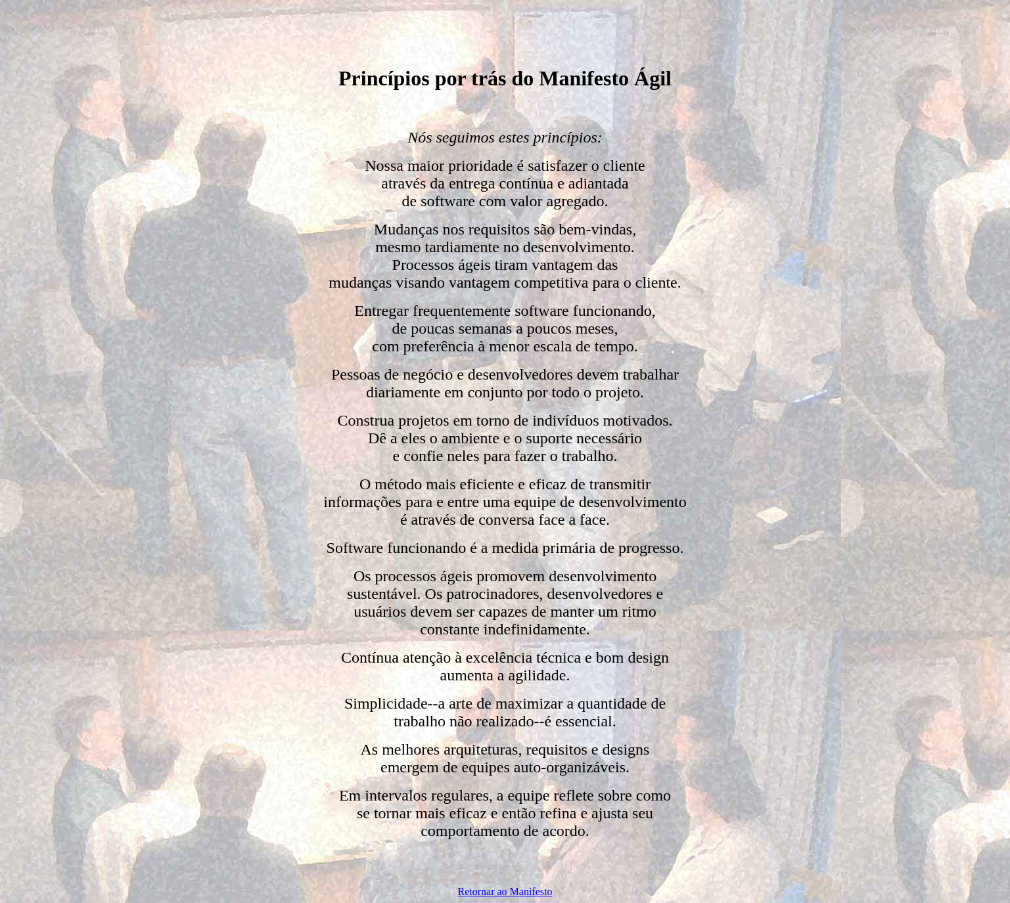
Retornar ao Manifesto (505, 891)
